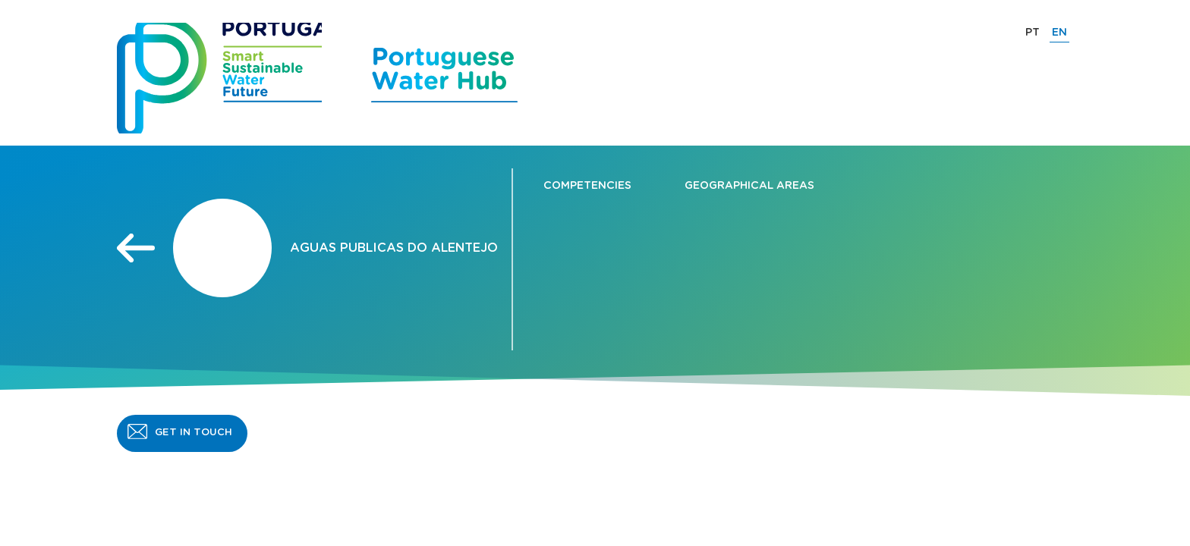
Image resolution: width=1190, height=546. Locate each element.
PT (1032, 32)
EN (1059, 32)
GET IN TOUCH (193, 433)
